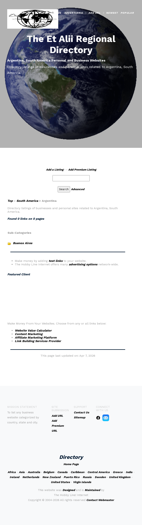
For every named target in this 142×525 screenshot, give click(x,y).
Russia (87, 477)
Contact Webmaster (100, 500)
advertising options (83, 264)
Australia (34, 472)
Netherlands (30, 477)
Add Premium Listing (82, 169)
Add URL (94, 12)
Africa (12, 472)
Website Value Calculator (33, 330)
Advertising (73, 12)
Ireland (14, 477)
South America (27, 201)
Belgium (48, 472)
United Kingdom (119, 477)
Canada (62, 472)
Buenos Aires (22, 243)
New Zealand (51, 477)
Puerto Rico (72, 477)
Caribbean (77, 472)
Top (10, 201)
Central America (98, 472)
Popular (127, 12)
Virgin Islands (82, 482)
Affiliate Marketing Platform (36, 337)
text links (56, 261)
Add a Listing (54, 169)
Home (57, 12)
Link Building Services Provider (38, 341)
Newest (112, 12)
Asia (22, 472)
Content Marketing (29, 334)
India (129, 472)
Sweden (100, 477)
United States (60, 482)
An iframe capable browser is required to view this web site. (67, 293)
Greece (118, 472)
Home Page (71, 464)
